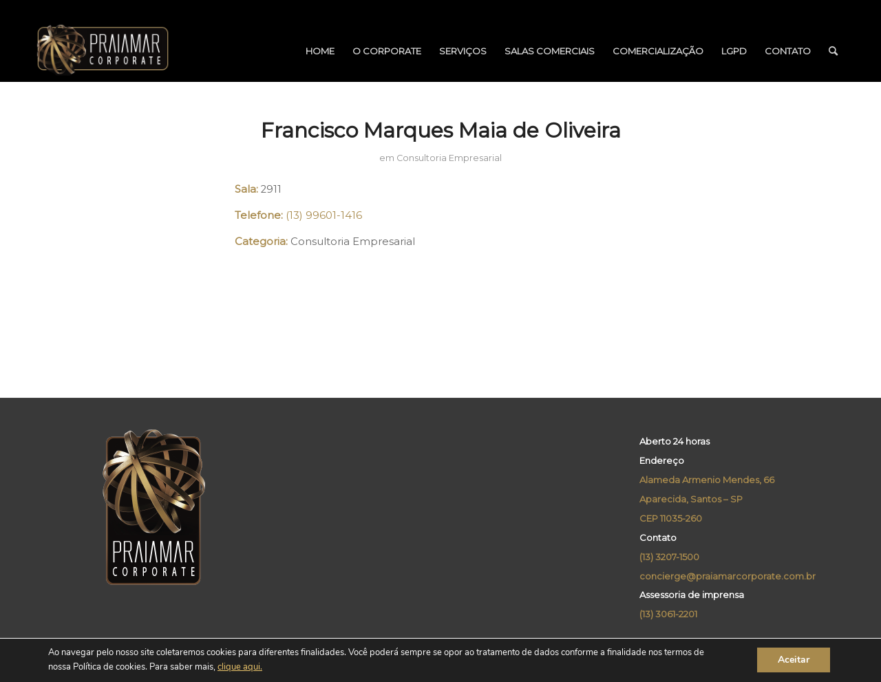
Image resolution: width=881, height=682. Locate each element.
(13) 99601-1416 (324, 215)
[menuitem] (320, 51)
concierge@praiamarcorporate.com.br (727, 576)
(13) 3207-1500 (669, 556)
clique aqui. (239, 667)
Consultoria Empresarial (449, 158)
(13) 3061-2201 (668, 613)
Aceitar (793, 660)
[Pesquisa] (833, 51)
